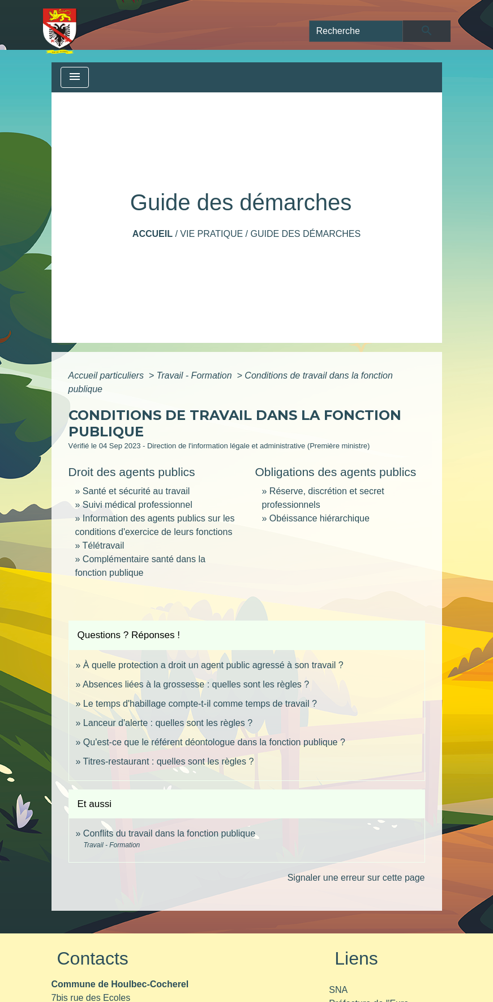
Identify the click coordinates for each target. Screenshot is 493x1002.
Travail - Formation (196, 375)
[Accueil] (60, 31)
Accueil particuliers (107, 375)
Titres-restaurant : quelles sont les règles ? (168, 761)
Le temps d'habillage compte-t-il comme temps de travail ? (200, 703)
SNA (338, 990)
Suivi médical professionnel (137, 505)
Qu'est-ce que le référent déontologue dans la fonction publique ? (214, 742)
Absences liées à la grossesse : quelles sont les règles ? (196, 684)
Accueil (152, 234)
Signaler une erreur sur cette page (356, 877)
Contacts (92, 958)
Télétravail (104, 545)
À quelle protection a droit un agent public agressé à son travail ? (213, 665)
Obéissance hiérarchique (319, 518)
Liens (356, 958)
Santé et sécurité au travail (136, 491)
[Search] (356, 31)
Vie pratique (211, 234)
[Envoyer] (426, 31)
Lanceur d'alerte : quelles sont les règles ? (167, 723)
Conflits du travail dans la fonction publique (169, 833)
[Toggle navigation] (75, 77)
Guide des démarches (305, 234)
